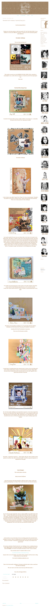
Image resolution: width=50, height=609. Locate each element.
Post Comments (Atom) (9, 605)
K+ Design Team (23, 15)
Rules (32, 15)
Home (18, 15)
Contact (28, 15)
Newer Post (4, 603)
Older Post (36, 603)
